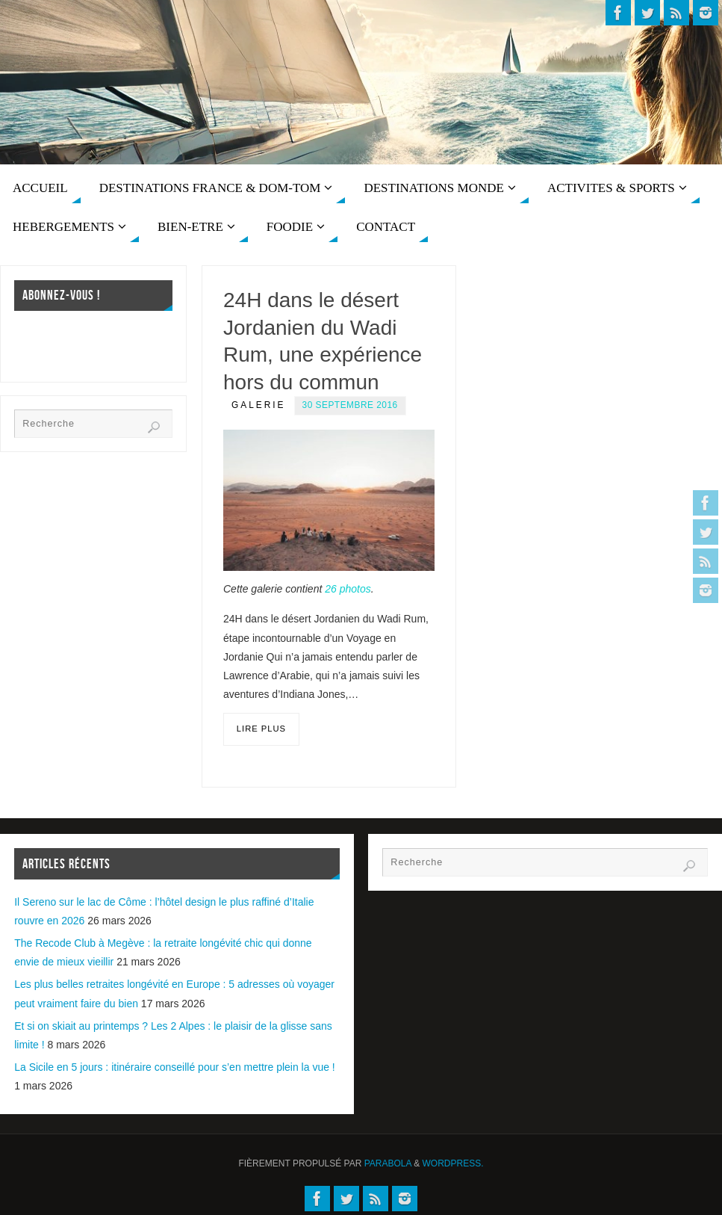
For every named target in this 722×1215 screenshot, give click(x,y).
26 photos (348, 589)
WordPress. (453, 1163)
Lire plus (261, 728)
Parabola (387, 1163)
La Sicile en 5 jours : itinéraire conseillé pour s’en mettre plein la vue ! (174, 1067)
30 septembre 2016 (350, 405)
